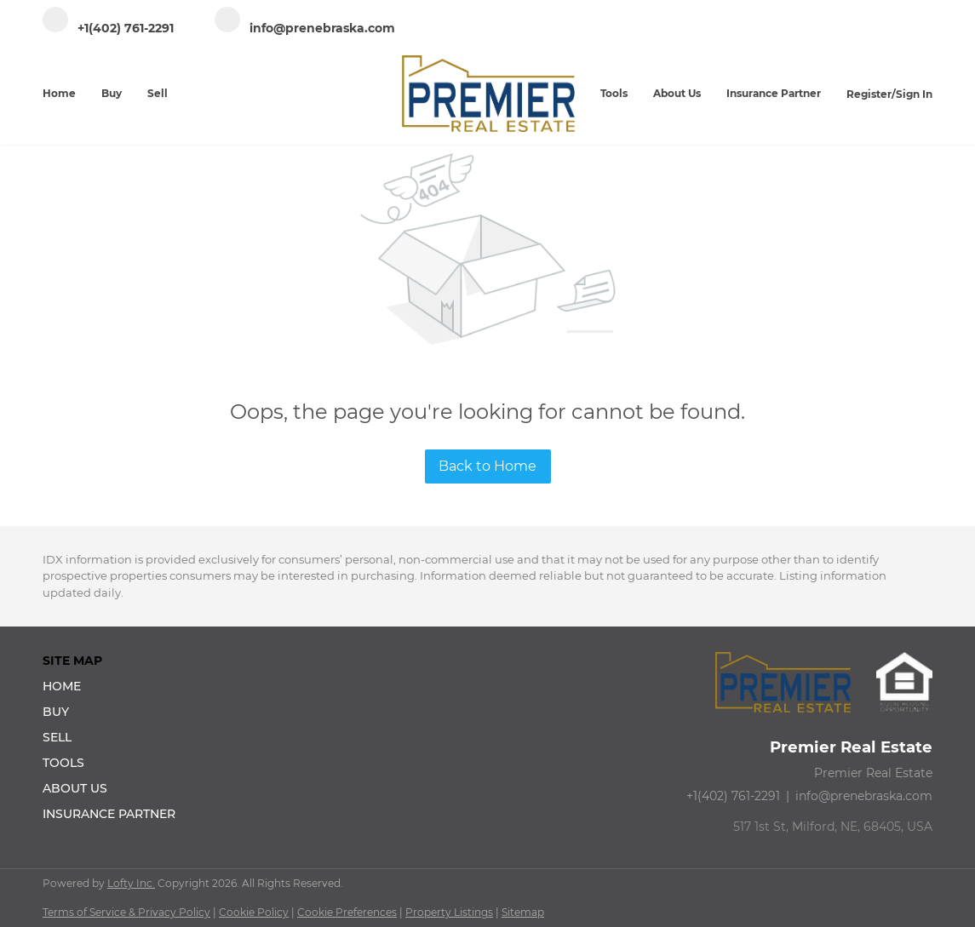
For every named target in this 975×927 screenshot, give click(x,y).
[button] (114, 686)
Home (59, 93)
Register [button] (869, 94)
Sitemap (523, 912)
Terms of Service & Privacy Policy (126, 912)
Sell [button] (157, 93)
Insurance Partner (773, 93)
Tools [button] (614, 93)
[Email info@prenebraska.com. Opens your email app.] (305, 28)
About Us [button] (677, 93)
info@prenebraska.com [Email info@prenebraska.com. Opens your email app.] (863, 796)
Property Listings (449, 912)
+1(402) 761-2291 (733, 796)
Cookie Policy (254, 912)
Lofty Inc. (131, 883)
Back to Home (487, 466)
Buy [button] (111, 93)
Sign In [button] (914, 94)
